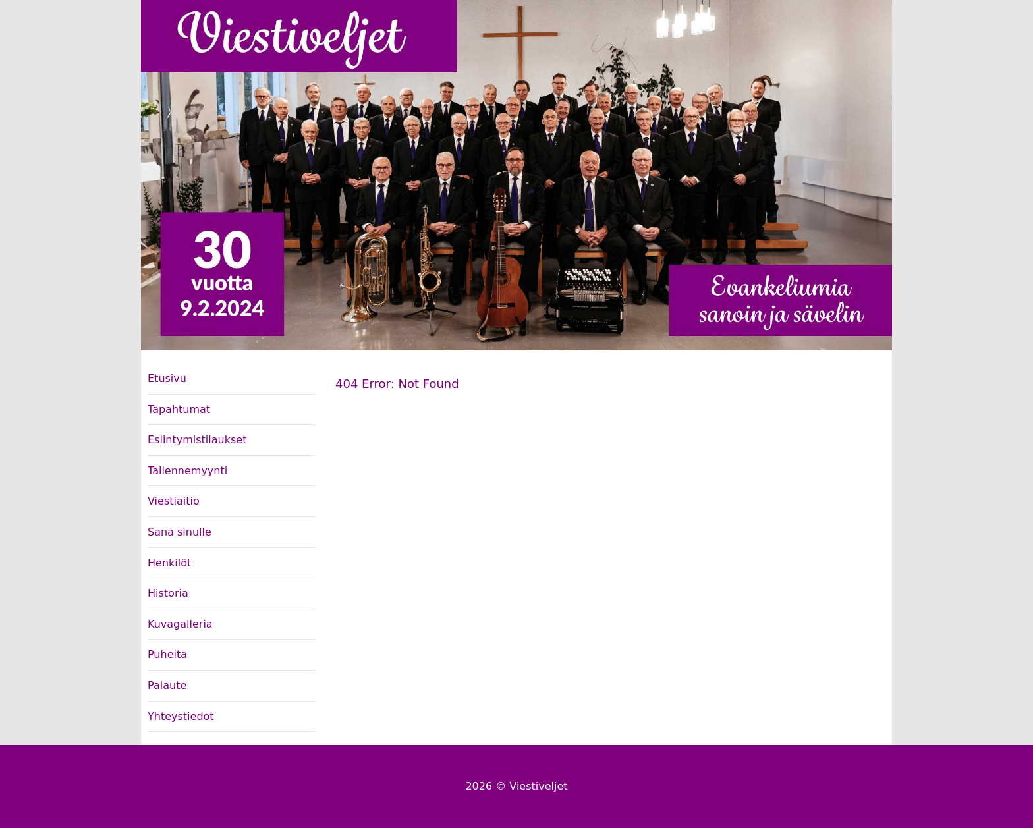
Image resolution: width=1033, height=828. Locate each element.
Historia (168, 593)
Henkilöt (169, 563)
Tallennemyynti (187, 470)
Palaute (167, 685)
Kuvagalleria (180, 624)
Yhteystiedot (181, 716)
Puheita (167, 654)
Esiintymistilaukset (197, 439)
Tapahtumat (179, 409)
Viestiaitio (174, 501)
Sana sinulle (179, 532)
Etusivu (167, 378)
